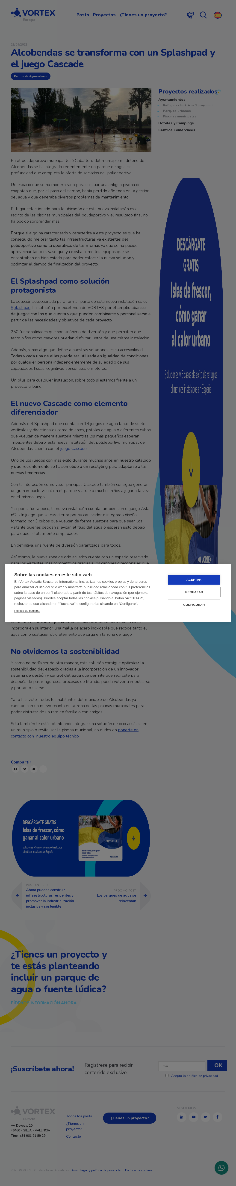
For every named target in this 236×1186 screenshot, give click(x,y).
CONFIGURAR (194, 604)
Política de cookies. (27, 610)
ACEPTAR (194, 579)
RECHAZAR (194, 592)
